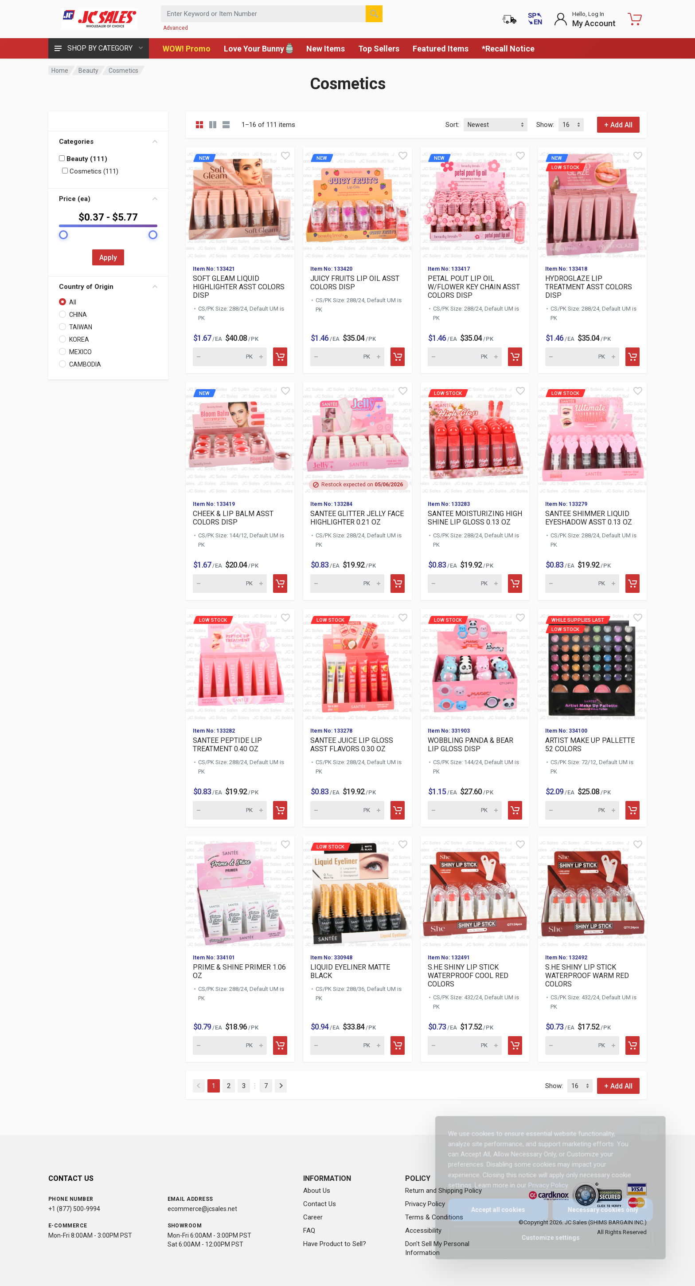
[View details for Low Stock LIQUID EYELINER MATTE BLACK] (357, 891)
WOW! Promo (187, 48)
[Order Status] (509, 19)
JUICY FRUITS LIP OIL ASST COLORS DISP (354, 282)
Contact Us (319, 1204)
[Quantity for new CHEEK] (230, 583)
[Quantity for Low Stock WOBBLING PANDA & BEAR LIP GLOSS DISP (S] (465, 810)
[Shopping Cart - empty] (635, 19)
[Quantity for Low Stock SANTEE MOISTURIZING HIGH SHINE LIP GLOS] (465, 583)
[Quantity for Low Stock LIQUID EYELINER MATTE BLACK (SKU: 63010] (347, 1045)
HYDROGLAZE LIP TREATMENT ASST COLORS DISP (588, 287)
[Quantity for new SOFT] (230, 356)
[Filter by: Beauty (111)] (62, 158)
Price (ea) (108, 199)
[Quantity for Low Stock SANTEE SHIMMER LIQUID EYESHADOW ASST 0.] (582, 583)
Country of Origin (108, 287)
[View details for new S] (240, 202)
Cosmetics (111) (90, 171)
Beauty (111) (83, 159)
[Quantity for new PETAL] (465, 356)
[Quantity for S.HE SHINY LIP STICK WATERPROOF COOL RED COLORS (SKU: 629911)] (465, 1045)
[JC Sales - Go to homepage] (99, 19)
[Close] (643, 1132)
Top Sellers (378, 48)
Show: (545, 125)
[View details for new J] (357, 202)
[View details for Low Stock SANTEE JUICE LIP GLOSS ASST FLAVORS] (357, 664)
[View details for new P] (475, 202)
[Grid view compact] (199, 124)
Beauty (88, 70)
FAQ (309, 1231)
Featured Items (441, 48)
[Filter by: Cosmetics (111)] (65, 171)
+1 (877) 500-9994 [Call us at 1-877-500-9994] (74, 1208)
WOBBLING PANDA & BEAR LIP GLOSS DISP (470, 744)
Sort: (452, 125)
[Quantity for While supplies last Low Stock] (582, 810)
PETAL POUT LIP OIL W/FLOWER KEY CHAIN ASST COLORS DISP (474, 287)
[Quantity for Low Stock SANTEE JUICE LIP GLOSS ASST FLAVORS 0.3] (347, 810)
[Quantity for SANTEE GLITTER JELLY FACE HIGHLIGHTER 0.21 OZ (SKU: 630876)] (347, 583)
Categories (108, 142)
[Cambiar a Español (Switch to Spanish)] (535, 19)
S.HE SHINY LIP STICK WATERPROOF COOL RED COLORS (468, 975)
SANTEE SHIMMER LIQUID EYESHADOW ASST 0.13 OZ (588, 517)
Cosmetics (123, 70)
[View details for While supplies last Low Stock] (592, 664)
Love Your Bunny (258, 48)
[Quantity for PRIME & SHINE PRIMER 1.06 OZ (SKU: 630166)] (230, 1045)
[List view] (226, 124)
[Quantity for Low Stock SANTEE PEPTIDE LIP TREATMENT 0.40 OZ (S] (230, 810)
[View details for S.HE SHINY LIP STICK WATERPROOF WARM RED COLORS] (592, 891)
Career (313, 1217)
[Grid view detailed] (212, 124)
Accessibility (423, 1231)
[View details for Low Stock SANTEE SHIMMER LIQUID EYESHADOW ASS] (592, 437)
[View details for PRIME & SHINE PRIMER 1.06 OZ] (240, 891)
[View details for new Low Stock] (592, 202)
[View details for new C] (240, 437)
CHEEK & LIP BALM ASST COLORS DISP (233, 517)
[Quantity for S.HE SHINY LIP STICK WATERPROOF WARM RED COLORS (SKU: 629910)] (582, 1045)
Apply (108, 257)
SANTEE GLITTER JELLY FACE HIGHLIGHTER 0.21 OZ (357, 517)
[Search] (374, 13)
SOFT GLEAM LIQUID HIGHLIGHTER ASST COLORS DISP (239, 287)
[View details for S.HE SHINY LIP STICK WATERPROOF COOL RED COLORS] (475, 891)
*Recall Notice (508, 48)
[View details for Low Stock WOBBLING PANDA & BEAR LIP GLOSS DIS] (475, 664)
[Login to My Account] (585, 19)
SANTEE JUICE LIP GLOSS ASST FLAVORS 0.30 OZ (351, 744)
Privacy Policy (425, 1204)
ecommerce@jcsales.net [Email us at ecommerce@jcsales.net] (202, 1208)
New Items (325, 48)
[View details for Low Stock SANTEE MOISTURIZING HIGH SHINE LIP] (475, 437)
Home (59, 70)
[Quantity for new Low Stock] (582, 356)
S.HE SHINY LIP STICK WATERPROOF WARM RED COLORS (587, 975)
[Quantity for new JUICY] (347, 356)
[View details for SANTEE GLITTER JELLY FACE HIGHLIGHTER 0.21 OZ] (357, 437)
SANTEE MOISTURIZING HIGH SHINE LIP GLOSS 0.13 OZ (475, 517)
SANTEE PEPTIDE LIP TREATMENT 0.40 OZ (227, 744)
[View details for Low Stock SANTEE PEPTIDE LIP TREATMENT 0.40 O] (240, 664)
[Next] (281, 1086)
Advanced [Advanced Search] (175, 28)
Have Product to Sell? (334, 1244)
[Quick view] (285, 156)
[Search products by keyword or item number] (272, 13)
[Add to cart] (280, 356)
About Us (316, 1191)
